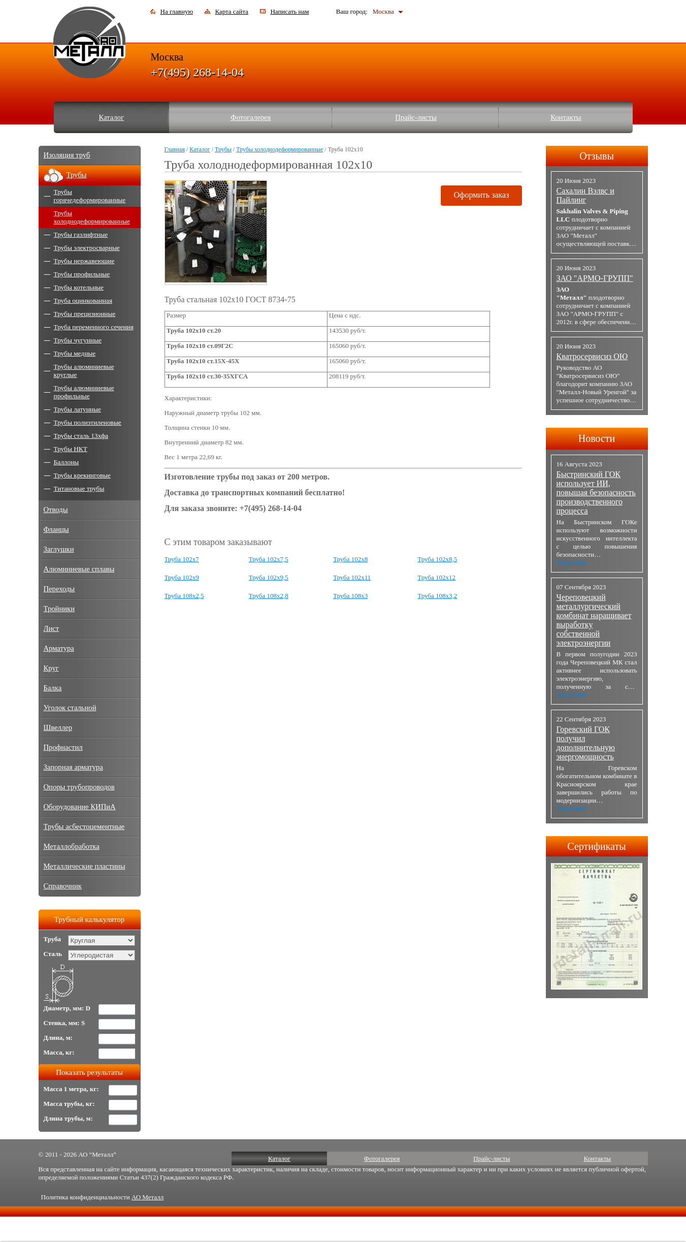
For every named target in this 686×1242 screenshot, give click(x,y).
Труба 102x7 (182, 559)
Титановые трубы (79, 488)
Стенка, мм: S (64, 1023)
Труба (52, 939)
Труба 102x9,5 (268, 577)
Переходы (59, 589)
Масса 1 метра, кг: (71, 1089)
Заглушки (59, 549)
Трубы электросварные (87, 247)
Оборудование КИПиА (80, 807)
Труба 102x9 (182, 577)
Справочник (63, 886)
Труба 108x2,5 (184, 595)
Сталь (53, 954)
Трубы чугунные (78, 340)
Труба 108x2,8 (268, 595)
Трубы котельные (79, 287)
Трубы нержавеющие (84, 261)
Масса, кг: (59, 1052)
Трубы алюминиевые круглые (84, 370)
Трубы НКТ (70, 449)
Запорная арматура (73, 767)
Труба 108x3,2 (437, 595)
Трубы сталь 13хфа (81, 435)
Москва (383, 11)
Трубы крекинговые (82, 475)
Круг (51, 668)
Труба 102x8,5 (437, 559)
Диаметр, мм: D (67, 1008)
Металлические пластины (84, 866)
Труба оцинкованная (83, 300)
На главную (176, 11)
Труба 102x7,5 (268, 559)
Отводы (56, 509)
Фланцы (56, 529)
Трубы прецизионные (85, 313)
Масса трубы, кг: (69, 1103)
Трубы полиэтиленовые (87, 422)
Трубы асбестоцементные (84, 826)
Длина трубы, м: (68, 1118)
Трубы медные (75, 353)
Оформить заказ (481, 194)
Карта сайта (231, 11)
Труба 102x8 (350, 559)
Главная (175, 149)
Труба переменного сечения (94, 327)
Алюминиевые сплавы (79, 569)
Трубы (223, 149)
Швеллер (58, 727)
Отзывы (596, 156)
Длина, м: (58, 1037)
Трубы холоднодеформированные (279, 149)
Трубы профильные (82, 274)
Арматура (59, 648)
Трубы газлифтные (81, 234)
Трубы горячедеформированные (90, 196)
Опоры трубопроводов (79, 787)
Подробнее (572, 562)
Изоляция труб (67, 155)
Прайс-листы (416, 117)
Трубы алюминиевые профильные (84, 392)
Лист (51, 628)
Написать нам (289, 11)
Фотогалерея (251, 117)
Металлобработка (72, 846)
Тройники (59, 608)
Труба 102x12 (436, 577)
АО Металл (148, 1197)
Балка (53, 688)
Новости (596, 438)
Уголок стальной (70, 708)
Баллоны (66, 462)
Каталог (111, 117)
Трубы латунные (77, 409)
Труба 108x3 (350, 595)
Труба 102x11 (352, 577)
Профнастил (63, 747)
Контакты (565, 117)
